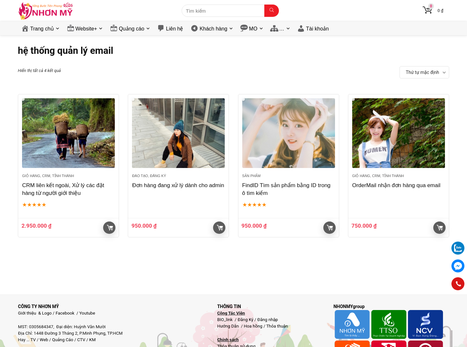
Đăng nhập (267, 319)
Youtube (87, 313)
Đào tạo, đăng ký (149, 176)
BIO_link (225, 319)
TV (33, 339)
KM (92, 339)
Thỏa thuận (276, 326)
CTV (81, 339)
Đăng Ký (246, 319)
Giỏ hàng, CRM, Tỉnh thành (48, 176)
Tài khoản (317, 28)
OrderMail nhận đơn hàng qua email (396, 185)
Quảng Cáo (62, 339)
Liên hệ (174, 28)
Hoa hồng (253, 326)
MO (253, 28)
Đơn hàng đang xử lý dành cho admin (178, 185)
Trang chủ (42, 28)
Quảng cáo (131, 28)
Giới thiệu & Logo (35, 313)
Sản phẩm (251, 176)
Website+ (86, 28)
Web (44, 339)
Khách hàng (213, 28)
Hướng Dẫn (228, 326)
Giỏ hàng (110, 228)
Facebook (64, 313)
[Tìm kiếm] (271, 11)
